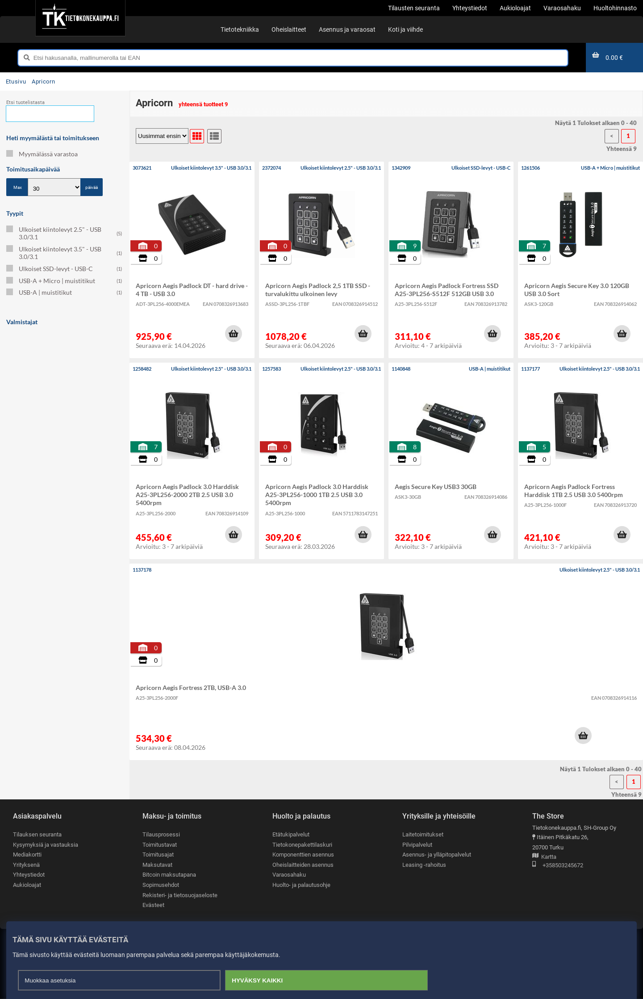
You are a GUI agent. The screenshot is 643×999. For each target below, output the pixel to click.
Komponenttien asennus (303, 854)
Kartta (544, 857)
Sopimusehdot (160, 885)
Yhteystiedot (29, 875)
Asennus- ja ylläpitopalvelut (436, 854)
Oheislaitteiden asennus (303, 864)
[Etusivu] (80, 18)
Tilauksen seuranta (37, 834)
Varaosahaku (289, 875)
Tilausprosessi (161, 834)
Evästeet (153, 905)
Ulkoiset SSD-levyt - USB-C (64, 268)
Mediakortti (27, 854)
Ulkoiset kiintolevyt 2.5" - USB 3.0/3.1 (64, 233)
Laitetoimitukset (422, 834)
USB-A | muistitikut (64, 292)
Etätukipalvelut (290, 834)
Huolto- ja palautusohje (301, 885)
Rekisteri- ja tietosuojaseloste (179, 895)
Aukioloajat (27, 885)
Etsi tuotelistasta (25, 102)
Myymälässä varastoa (42, 154)
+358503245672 (557, 865)
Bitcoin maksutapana (169, 875)
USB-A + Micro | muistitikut (64, 280)
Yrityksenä (26, 864)
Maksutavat (157, 864)
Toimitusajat (158, 854)
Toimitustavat (159, 844)
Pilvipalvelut (417, 844)
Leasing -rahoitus (424, 864)
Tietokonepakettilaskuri (302, 844)
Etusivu (16, 81)
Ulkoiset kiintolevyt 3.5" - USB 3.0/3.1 (64, 252)
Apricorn (43, 81)
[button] (233, 333)
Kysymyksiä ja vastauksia (45, 844)
